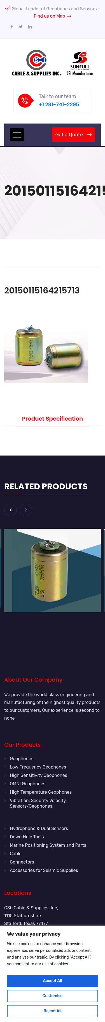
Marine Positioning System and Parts (48, 845)
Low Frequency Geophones (38, 767)
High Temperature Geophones (41, 792)
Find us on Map (52, 16)
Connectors (22, 862)
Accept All (52, 980)
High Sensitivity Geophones (38, 775)
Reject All (52, 1011)
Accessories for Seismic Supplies (44, 870)
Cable (16, 853)
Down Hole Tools (27, 837)
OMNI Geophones (27, 783)
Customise (53, 995)
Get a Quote (73, 135)
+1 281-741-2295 (59, 104)
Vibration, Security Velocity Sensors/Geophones (38, 803)
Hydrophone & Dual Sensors (39, 828)
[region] (52, 974)
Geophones (21, 758)
